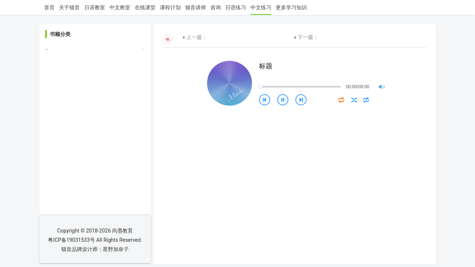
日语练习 (235, 7)
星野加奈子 (116, 249)
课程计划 (170, 7)
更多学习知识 (291, 7)
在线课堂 (145, 7)
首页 (49, 7)
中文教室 (119, 7)
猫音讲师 (195, 7)
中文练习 (260, 7)
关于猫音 (69, 7)
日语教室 (94, 7)
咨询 (215, 7)
